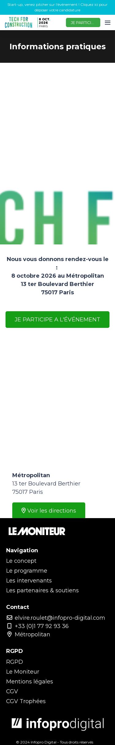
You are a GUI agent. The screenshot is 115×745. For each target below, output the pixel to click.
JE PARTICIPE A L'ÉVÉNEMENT (57, 319)
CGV (12, 691)
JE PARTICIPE (83, 22)
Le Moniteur (22, 671)
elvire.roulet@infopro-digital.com (55, 617)
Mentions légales (29, 681)
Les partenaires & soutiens (42, 590)
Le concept (21, 561)
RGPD (14, 661)
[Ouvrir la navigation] (107, 22)
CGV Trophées (26, 701)
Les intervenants (29, 580)
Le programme (26, 570)
